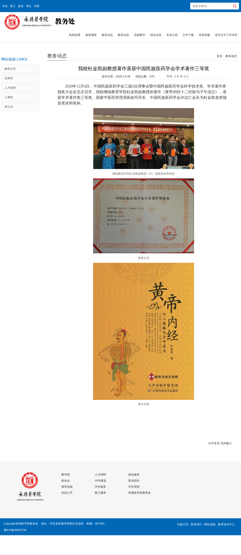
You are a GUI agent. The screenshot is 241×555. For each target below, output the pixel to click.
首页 (219, 56)
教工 (13, 6)
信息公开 (67, 492)
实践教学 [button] (139, 35)
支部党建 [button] (204, 35)
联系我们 (196, 524)
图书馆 (65, 474)
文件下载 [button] (188, 35)
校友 (21, 6)
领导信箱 (67, 486)
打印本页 (214, 443)
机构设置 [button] (75, 35)
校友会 (65, 480)
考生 (29, 6)
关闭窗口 (226, 443)
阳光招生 (134, 480)
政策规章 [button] (91, 35)
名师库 (8, 78)
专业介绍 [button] (172, 35)
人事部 (8, 97)
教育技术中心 (226, 524)
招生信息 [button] (155, 35)
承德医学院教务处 (139, 492)
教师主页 (10, 68)
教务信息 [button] (123, 35)
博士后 (8, 106)
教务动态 (231, 56)
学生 (5, 6)
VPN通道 (100, 480)
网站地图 (210, 524)
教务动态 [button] (107, 35)
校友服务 (134, 474)
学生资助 (134, 486)
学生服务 (100, 486)
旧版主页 (182, 524)
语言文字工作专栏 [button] (226, 35)
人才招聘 (10, 87)
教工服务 (100, 492)
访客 (36, 6)
